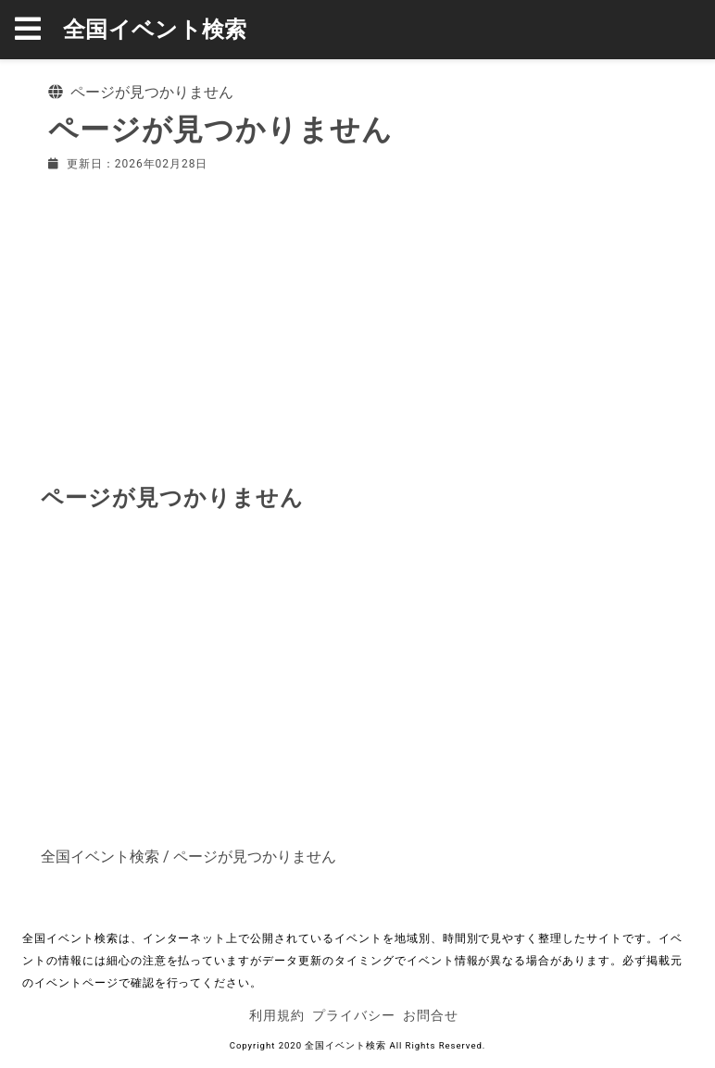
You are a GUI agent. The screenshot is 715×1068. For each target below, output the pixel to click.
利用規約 (277, 1015)
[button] (39, 30)
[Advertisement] (357, 323)
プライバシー (353, 1015)
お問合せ (430, 1015)
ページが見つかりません (254, 856)
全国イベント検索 (155, 30)
